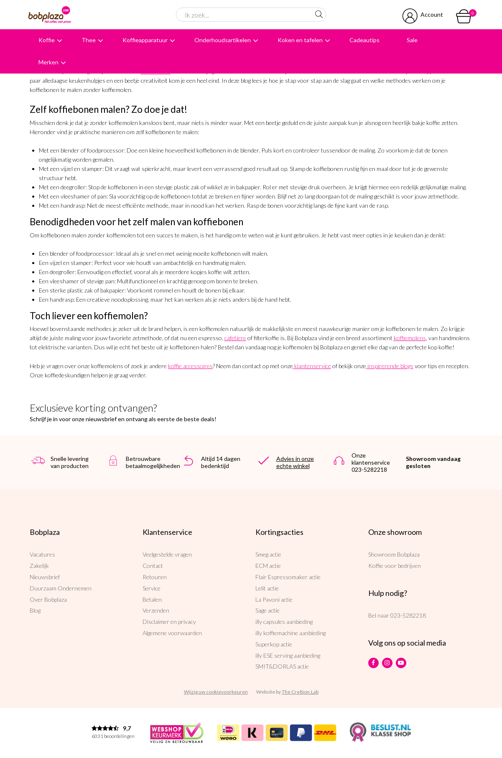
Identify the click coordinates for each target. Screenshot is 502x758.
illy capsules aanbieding (284, 621)
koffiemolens (410, 337)
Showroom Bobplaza (394, 554)
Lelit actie (267, 588)
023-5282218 (408, 615)
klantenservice (312, 365)
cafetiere (235, 337)
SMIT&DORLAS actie (282, 666)
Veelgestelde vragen (167, 554)
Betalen (152, 599)
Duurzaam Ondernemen (61, 588)
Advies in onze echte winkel (295, 462)
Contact (153, 565)
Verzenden (156, 610)
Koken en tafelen (300, 39)
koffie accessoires (190, 365)
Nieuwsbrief (45, 576)
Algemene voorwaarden (172, 632)
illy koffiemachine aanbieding (290, 632)
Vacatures (42, 554)
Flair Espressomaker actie (288, 576)
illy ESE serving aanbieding (287, 655)
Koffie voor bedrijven (394, 565)
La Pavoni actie (274, 599)
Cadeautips (364, 39)
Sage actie (267, 610)
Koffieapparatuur (145, 39)
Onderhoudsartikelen (222, 39)
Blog (35, 610)
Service (152, 588)
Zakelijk (39, 565)
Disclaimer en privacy (169, 621)
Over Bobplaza (48, 599)
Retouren (155, 576)
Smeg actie (268, 554)
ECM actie (268, 565)
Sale (412, 39)
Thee (89, 39)
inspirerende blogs (389, 365)
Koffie (46, 39)
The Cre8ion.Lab (300, 692)
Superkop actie (273, 644)
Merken (48, 62)
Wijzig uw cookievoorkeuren (216, 692)
